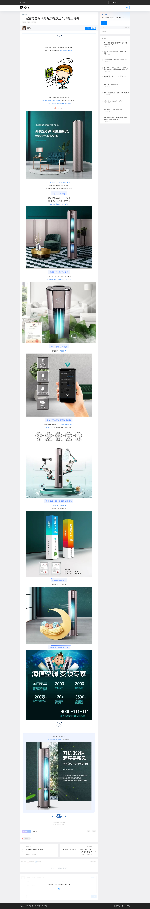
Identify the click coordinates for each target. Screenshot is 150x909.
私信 (93, 28)
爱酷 (31, 906)
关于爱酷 (22, 2)
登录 (127, 7)
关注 (87, 28)
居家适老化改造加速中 (34, 849)
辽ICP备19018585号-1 (41, 906)
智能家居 (24, 15)
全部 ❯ (127, 27)
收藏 (34, 831)
